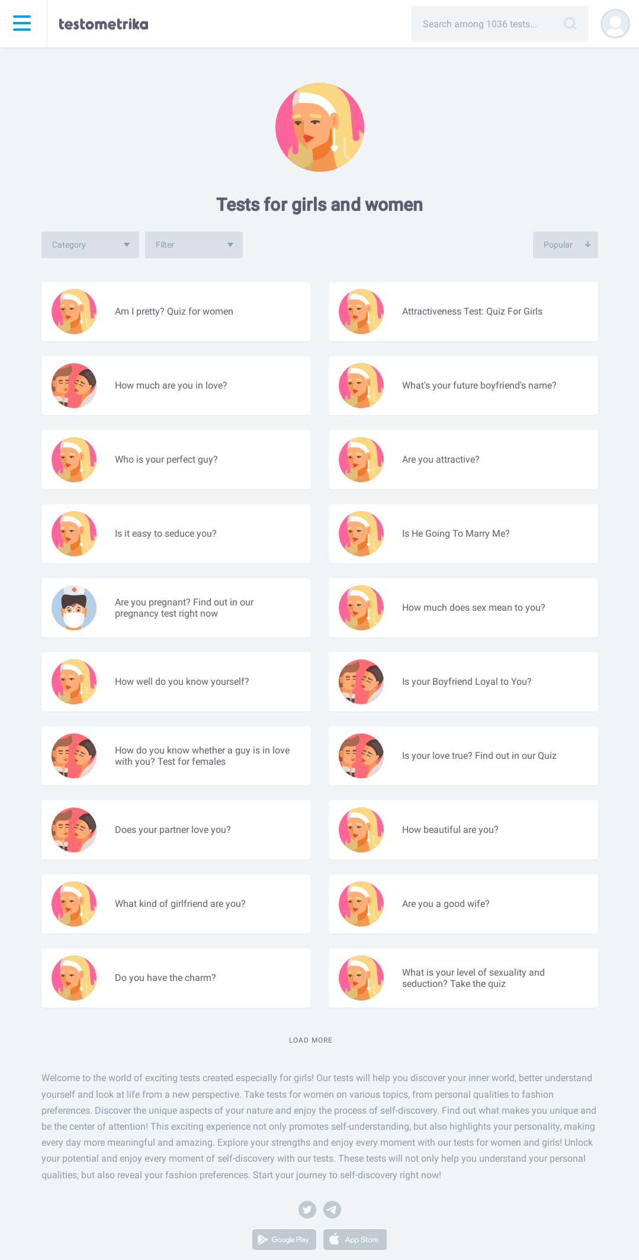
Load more (311, 1040)
